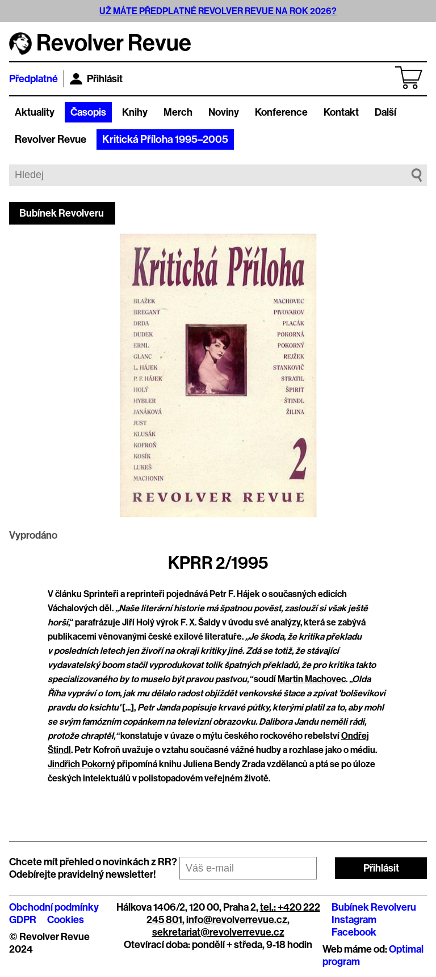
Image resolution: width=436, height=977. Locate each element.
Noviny (223, 112)
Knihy (135, 112)
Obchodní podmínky (54, 907)
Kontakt (341, 112)
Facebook (354, 932)
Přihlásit (96, 79)
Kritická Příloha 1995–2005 (165, 139)
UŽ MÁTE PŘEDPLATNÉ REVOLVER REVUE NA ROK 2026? (218, 11)
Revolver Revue (50, 139)
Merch (178, 112)
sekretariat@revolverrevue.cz (218, 932)
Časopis (88, 112)
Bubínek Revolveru (61, 213)
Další (385, 112)
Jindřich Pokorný (81, 764)
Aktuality (34, 112)
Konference (281, 112)
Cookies (65, 919)
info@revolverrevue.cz (236, 919)
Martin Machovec (312, 679)
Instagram (354, 919)
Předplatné (33, 79)
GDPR (22, 919)
